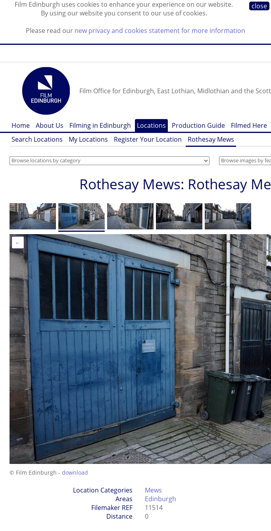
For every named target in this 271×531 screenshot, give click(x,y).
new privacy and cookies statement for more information (160, 30)
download (75, 472)
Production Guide (198, 125)
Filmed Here (249, 125)
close (259, 6)
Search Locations (37, 139)
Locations (151, 125)
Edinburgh (160, 498)
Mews (153, 490)
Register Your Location (148, 139)
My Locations (88, 139)
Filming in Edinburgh (100, 125)
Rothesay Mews (211, 139)
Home (21, 125)
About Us (49, 125)
